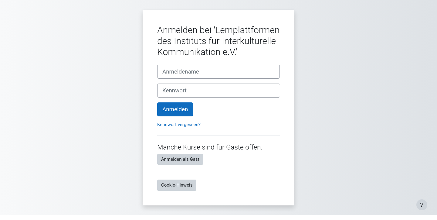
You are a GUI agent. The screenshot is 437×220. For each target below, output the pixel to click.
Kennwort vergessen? (179, 124)
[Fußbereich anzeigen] (421, 204)
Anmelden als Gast (180, 159)
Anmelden (175, 109)
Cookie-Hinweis (176, 185)
